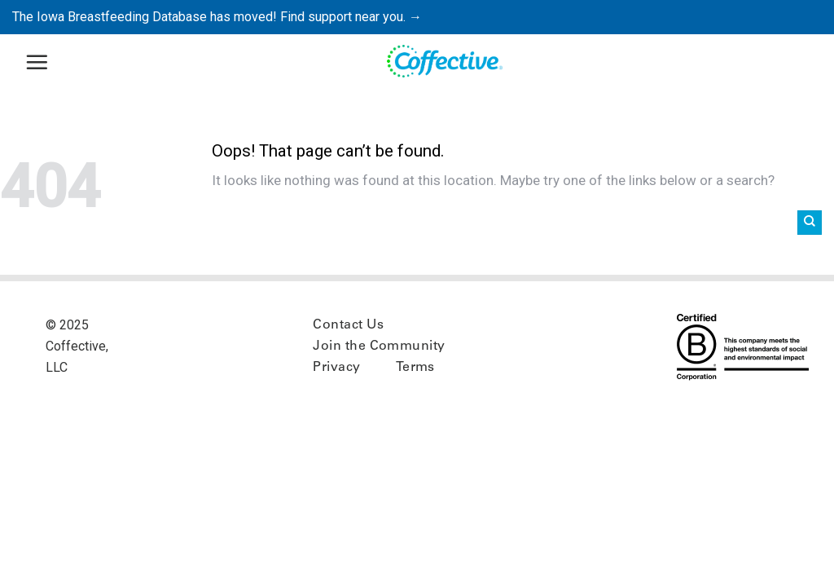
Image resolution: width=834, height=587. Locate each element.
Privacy (336, 367)
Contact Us (348, 325)
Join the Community (379, 346)
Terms (415, 367)
